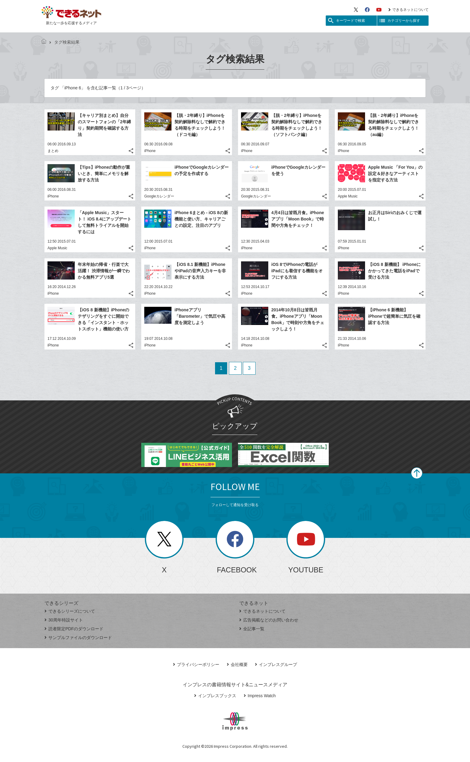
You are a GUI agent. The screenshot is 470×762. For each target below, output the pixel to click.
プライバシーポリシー (196, 664)
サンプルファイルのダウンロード (78, 637)
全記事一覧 (251, 628)
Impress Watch (260, 695)
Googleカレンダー (159, 196)
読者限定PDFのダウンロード (73, 628)
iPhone (149, 151)
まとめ (52, 151)
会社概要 (237, 664)
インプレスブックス (215, 695)
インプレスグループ (276, 664)
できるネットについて (408, 10)
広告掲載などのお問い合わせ (268, 620)
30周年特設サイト (63, 620)
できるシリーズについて (69, 611)
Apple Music (347, 196)
